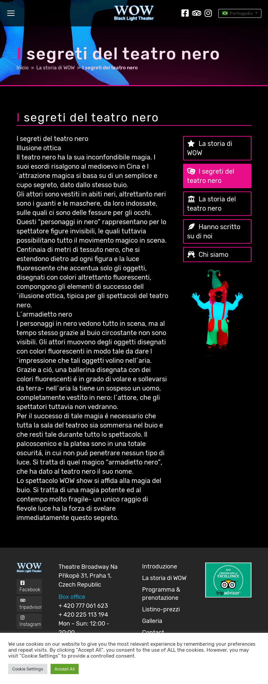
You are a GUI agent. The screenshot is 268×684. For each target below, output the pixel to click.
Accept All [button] (65, 669)
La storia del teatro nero (211, 203)
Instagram (31, 632)
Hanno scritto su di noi (213, 231)
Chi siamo (213, 254)
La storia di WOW (209, 148)
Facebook (31, 589)
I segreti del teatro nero (210, 176)
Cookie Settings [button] (27, 669)
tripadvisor (31, 610)
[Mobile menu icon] (11, 13)
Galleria (152, 621)
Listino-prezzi (161, 609)
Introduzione (159, 566)
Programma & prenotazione (161, 593)
